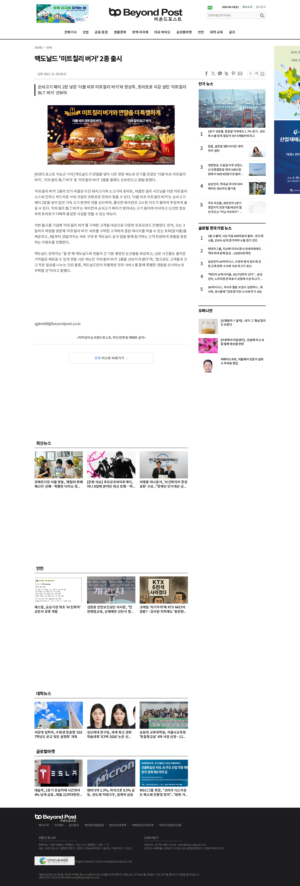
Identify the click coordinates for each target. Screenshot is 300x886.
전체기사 (70, 32)
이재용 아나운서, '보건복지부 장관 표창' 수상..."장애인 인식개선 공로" (163, 484)
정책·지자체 (140, 32)
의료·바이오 (162, 32)
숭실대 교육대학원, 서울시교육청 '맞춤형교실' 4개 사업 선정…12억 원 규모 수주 (163, 735)
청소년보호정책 (117, 825)
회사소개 (247, 7)
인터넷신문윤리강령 (170, 825)
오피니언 (205, 310)
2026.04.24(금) (230, 7)
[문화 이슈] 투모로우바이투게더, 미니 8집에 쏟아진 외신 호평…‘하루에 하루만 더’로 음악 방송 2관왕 (110, 484)
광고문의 (261, 7)
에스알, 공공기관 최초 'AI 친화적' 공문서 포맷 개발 (57, 609)
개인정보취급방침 (94, 825)
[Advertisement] (111, 294)
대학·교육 (216, 32)
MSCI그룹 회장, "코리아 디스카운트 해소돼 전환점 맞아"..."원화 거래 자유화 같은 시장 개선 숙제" (163, 793)
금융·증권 (101, 32)
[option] (62, 13)
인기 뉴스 (205, 84)
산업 (86, 32)
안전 (201, 32)
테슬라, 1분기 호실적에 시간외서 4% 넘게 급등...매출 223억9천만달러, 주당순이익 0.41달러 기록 (58, 793)
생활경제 (120, 32)
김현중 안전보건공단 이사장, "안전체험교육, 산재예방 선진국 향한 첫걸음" (110, 609)
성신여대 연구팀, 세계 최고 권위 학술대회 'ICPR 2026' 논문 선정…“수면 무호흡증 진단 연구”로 (109, 735)
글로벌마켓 (184, 32)
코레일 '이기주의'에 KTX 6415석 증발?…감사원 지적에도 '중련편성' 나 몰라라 (164, 609)
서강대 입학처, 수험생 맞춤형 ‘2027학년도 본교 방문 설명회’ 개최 (58, 735)
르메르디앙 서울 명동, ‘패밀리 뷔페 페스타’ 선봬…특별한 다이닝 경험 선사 (58, 484)
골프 (232, 32)
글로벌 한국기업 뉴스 (215, 228)
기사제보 (59, 825)
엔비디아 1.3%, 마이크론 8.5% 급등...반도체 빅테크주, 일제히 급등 (111, 793)
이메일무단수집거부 (143, 825)
